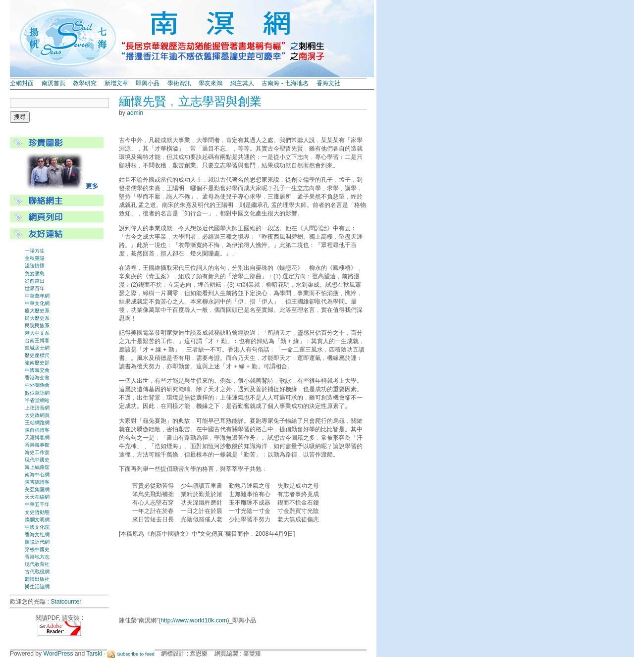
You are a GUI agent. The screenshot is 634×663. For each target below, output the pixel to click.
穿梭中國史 (37, 549)
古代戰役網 (37, 571)
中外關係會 (37, 385)
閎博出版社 (37, 579)
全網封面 (22, 83)
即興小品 (147, 83)
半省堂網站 (37, 400)
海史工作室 (37, 452)
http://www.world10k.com (193, 620)
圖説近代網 (37, 542)
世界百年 (35, 288)
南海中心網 (37, 474)
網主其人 (242, 83)
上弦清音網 (37, 407)
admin (135, 112)
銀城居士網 (37, 348)
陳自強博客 (37, 430)
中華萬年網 (37, 296)
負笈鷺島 (35, 273)
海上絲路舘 (37, 467)
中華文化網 (37, 303)
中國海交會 (37, 370)
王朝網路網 (37, 422)
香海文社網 (37, 534)
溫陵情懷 (35, 265)
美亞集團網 (37, 489)
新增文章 (116, 83)
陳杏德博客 (37, 482)
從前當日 (35, 281)
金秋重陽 (35, 258)
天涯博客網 (37, 437)
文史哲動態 (37, 512)
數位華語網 (37, 393)
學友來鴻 (210, 83)
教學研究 (85, 83)
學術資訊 (179, 83)
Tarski (94, 653)
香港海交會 (37, 377)
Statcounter (66, 601)
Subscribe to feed (136, 654)
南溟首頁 (53, 83)
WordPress (58, 653)
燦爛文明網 (37, 519)
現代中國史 (37, 459)
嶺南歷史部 (37, 362)
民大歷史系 (37, 318)
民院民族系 (37, 325)
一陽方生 (35, 251)
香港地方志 (37, 557)
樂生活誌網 (37, 586)
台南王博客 (37, 340)
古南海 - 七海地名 (285, 83)
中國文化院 (37, 527)
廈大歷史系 (37, 310)
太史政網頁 (37, 415)
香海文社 (328, 83)
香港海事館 (37, 445)
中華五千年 (37, 504)
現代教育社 (37, 564)
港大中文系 (37, 333)
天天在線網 (37, 497)
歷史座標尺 (37, 355)
